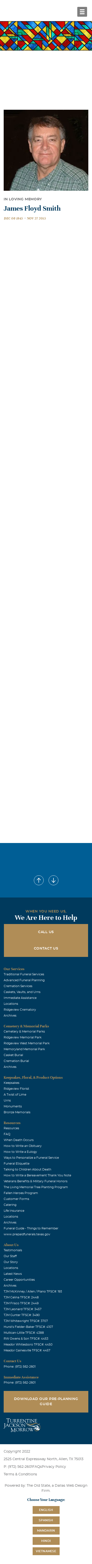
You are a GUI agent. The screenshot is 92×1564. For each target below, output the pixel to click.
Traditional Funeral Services (24, 974)
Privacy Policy (54, 1467)
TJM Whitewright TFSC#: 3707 (26, 1320)
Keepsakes (11, 1082)
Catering (10, 1204)
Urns (7, 1100)
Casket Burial (13, 1055)
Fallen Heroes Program (21, 1193)
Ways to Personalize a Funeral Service (31, 1157)
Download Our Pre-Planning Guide (46, 1401)
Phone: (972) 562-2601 (20, 1366)
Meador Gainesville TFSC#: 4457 (27, 1350)
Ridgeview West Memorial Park (27, 1043)
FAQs (37, 1467)
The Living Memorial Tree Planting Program (36, 1187)
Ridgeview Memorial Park (22, 1037)
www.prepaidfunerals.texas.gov (27, 1234)
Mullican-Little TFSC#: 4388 (24, 1332)
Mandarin (46, 1530)
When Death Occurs (19, 1140)
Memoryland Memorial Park (24, 1049)
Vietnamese (46, 1551)
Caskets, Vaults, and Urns (22, 992)
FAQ (7, 1134)
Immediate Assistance (20, 997)
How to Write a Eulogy (20, 1151)
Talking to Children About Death (27, 1169)
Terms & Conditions (20, 1474)
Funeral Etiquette (16, 1163)
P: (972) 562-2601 (18, 1467)
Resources (11, 1128)
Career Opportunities (19, 1279)
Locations (11, 1003)
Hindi (46, 1540)
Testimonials (13, 1250)
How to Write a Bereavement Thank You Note (37, 1175)
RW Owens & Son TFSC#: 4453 (26, 1338)
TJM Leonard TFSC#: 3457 (22, 1309)
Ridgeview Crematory (20, 1009)
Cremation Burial (16, 1061)
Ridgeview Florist (16, 1088)
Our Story (11, 1262)
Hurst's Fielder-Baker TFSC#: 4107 (28, 1326)
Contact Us (46, 948)
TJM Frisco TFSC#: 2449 (21, 1303)
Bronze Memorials (17, 1112)
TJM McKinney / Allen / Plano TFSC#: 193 (33, 1291)
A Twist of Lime (15, 1094)
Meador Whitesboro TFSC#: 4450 (28, 1344)
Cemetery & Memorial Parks (24, 1031)
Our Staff (10, 1256)
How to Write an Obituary (23, 1145)
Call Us (46, 932)
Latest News (13, 1273)
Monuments (13, 1106)
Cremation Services (18, 986)
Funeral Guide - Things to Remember (31, 1228)
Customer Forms (16, 1198)
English (46, 1510)
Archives (10, 1015)
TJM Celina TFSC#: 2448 (21, 1297)
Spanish (46, 1520)
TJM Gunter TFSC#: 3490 (22, 1315)
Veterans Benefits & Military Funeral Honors (35, 1181)
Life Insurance (14, 1210)
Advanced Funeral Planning (24, 980)
